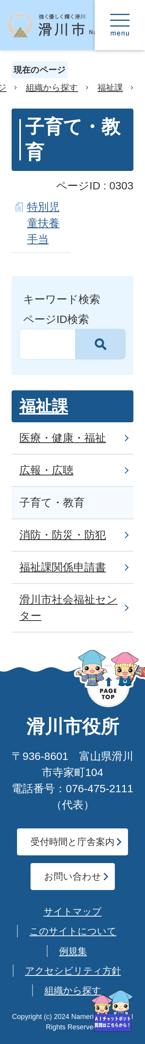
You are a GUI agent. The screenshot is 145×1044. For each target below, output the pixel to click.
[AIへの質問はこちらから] (112, 1011)
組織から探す (52, 87)
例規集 (73, 951)
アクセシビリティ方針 (73, 970)
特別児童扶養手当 (43, 223)
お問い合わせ (72, 876)
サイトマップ (73, 911)
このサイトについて (72, 931)
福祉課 (110, 87)
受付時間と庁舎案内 (72, 842)
